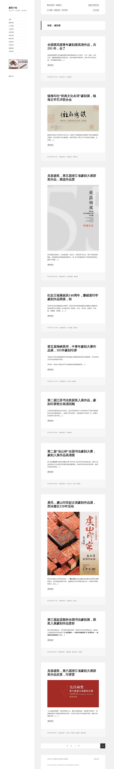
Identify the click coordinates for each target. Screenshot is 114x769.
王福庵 (70, 328)
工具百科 (11, 29)
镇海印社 (75, 157)
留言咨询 (96, 759)
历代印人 (49, 759)
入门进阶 (11, 26)
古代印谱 (96, 10)
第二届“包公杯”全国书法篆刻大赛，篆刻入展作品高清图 (71, 453)
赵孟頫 (80, 652)
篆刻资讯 (11, 22)
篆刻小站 (13, 7)
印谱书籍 (11, 32)
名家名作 (11, 42)
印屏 (70, 381)
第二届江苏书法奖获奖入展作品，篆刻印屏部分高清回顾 (71, 402)
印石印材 (11, 35)
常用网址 (60, 759)
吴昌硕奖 (70, 276)
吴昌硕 (73, 733)
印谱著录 (55, 759)
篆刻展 (70, 77)
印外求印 (11, 45)
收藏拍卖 (11, 48)
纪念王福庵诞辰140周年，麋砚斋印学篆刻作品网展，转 (72, 297)
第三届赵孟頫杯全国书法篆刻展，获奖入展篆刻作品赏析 (71, 621)
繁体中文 (11, 76)
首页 (10, 19)
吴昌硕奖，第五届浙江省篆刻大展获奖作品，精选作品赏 (71, 177)
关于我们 (11, 51)
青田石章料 (50, 5)
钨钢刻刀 (59, 5)
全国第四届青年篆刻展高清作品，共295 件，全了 (71, 46)
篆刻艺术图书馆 (93, 5)
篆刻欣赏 (57, 10)
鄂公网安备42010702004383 (73, 765)
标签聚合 (65, 759)
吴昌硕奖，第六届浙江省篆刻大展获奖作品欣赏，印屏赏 (71, 672)
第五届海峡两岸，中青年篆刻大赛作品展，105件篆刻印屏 (71, 348)
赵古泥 (75, 601)
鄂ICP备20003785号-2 (62, 765)
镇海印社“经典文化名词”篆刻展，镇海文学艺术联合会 (71, 98)
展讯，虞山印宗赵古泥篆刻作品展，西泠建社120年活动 (71, 504)
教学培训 (11, 38)
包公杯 (70, 484)
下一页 (102, 745)
